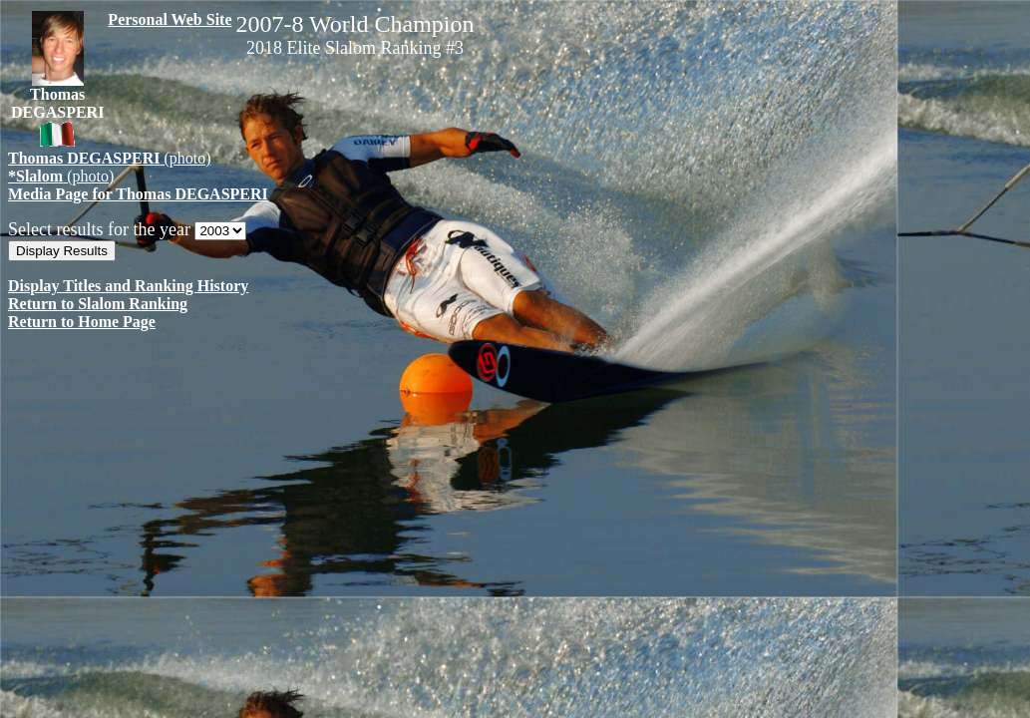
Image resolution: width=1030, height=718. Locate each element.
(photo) (109, 158)
